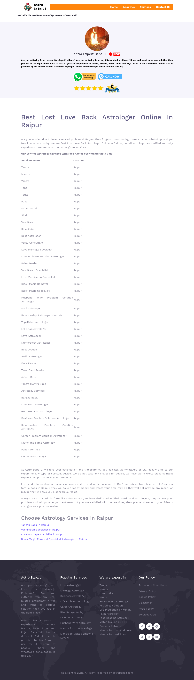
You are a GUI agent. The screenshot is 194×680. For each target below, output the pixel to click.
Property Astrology (111, 626)
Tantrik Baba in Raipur (35, 524)
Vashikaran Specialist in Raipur (41, 529)
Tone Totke (106, 593)
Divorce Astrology (71, 617)
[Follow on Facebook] (142, 626)
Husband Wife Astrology (75, 622)
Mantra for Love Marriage (76, 628)
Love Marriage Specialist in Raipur (43, 534)
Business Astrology (72, 595)
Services (145, 6)
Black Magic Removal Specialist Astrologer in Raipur (54, 539)
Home (114, 6)
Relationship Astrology (114, 601)
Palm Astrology (109, 613)
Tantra (104, 585)
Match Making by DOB (113, 621)
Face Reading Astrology (114, 617)
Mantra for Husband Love (116, 630)
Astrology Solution (111, 605)
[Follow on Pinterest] (156, 626)
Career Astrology (70, 606)
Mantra (104, 589)
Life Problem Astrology (74, 601)
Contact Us (163, 6)
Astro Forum (147, 608)
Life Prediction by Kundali (116, 609)
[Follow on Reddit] (149, 637)
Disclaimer (145, 602)
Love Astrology (69, 585)
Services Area (147, 614)
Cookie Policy (147, 596)
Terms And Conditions (153, 585)
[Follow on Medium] (156, 637)
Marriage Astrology (72, 590)
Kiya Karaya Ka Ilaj (71, 612)
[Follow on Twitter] (149, 626)
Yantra (104, 597)
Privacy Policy (147, 591)
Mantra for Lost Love (113, 634)
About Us (129, 6)
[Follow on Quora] (142, 637)
